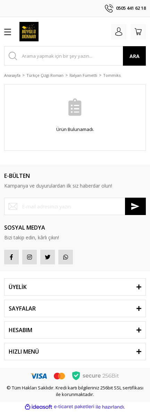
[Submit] (135, 206)
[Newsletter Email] (75, 206)
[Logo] (29, 31)
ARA (135, 56)
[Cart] (138, 31)
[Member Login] (118, 31)
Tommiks (111, 75)
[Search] (75, 56)
